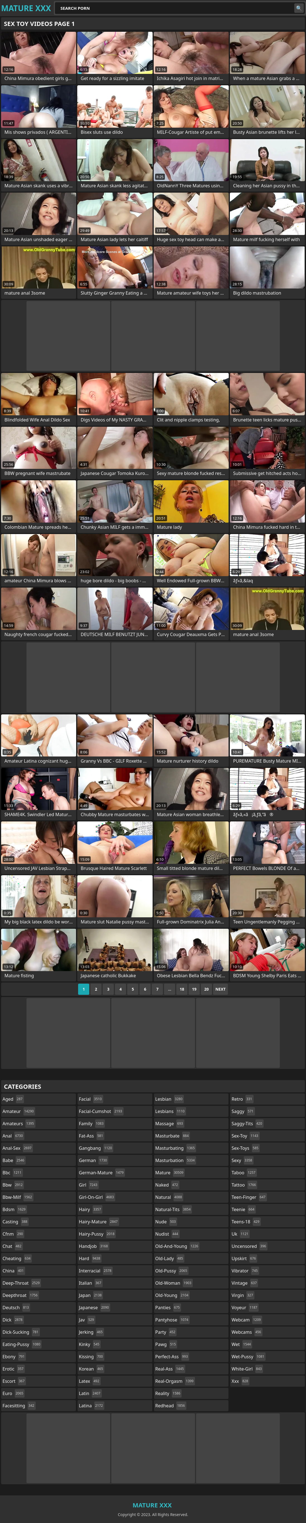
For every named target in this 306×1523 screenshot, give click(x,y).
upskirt (244, 1258)
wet (242, 1344)
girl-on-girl (97, 1197)
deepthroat (21, 1295)
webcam (247, 1320)
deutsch (16, 1307)
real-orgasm (175, 1381)
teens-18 (246, 1222)
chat (13, 1246)
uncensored (249, 1246)
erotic (14, 1369)
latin (90, 1393)
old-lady (170, 1258)
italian (91, 1283)
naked (167, 1185)
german (94, 1160)
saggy (243, 1111)
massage (169, 1123)
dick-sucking (21, 1332)
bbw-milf (18, 1197)
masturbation (175, 1160)
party (166, 1332)
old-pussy (172, 1271)
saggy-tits (247, 1123)
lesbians (170, 1111)
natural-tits (173, 1209)
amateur (19, 1111)
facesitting (19, 1405)
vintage (245, 1283)
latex (90, 1381)
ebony (14, 1356)
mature (170, 1172)
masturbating (175, 1148)
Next (220, 989)
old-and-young (177, 1246)
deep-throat (22, 1283)
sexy (243, 1160)
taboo (244, 1172)
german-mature (102, 1172)
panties (168, 1307)
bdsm (15, 1209)
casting (16, 1222)
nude (166, 1222)
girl (89, 1185)
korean (92, 1369)
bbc (13, 1172)
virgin (243, 1295)
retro (242, 1099)
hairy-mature (99, 1222)
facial (91, 1099)
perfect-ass (172, 1356)
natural (169, 1197)
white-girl (247, 1369)
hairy (90, 1209)
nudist (167, 1234)
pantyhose (172, 1320)
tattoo (244, 1185)
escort (14, 1381)
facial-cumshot (101, 1111)
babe (14, 1160)
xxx (240, 1381)
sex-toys (246, 1148)
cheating (17, 1258)
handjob (94, 1246)
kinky (90, 1344)
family (92, 1123)
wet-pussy (249, 1356)
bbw (13, 1185)
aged (13, 1099)
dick (13, 1320)
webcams (247, 1332)
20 (206, 989)
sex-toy (245, 1136)
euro (14, 1393)
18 (182, 989)
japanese (94, 1307)
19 (194, 989)
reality (168, 1393)
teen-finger (249, 1197)
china (14, 1271)
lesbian (169, 1099)
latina (91, 1405)
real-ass (170, 1369)
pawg (166, 1344)
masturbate (172, 1136)
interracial (96, 1271)
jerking (91, 1332)
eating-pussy (22, 1344)
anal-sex (18, 1148)
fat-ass (92, 1136)
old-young (172, 1295)
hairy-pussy (97, 1234)
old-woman (174, 1283)
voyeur (245, 1307)
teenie (244, 1209)
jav (87, 1320)
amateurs (19, 1123)
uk (241, 1234)
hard (90, 1258)
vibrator (245, 1271)
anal (13, 1136)
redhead (170, 1405)
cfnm (13, 1234)
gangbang (96, 1148)
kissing (91, 1356)
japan (91, 1295)
